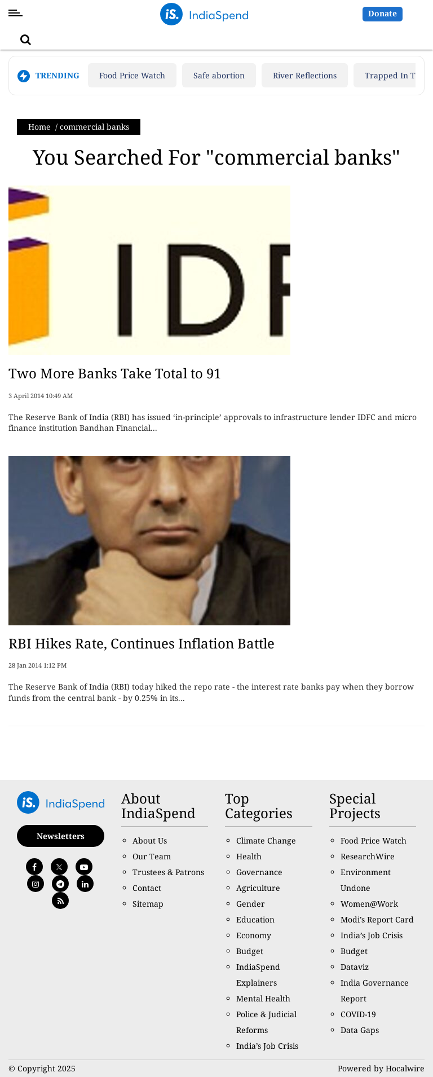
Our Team (151, 856)
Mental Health (263, 998)
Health (249, 856)
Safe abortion (219, 75)
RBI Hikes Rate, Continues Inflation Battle (141, 643)
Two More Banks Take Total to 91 (114, 373)
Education (255, 919)
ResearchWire (368, 856)
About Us (149, 840)
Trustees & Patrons (168, 872)
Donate (382, 13)
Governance (259, 872)
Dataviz (355, 966)
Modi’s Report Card (377, 919)
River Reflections (305, 75)
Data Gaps (360, 1030)
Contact (146, 887)
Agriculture (258, 887)
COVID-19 (358, 1014)
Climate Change (266, 840)
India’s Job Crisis (267, 1045)
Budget (249, 951)
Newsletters (61, 836)
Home (39, 126)
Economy (253, 935)
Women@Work (369, 903)
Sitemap (148, 903)
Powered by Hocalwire (381, 1068)
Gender (250, 903)
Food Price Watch (132, 75)
